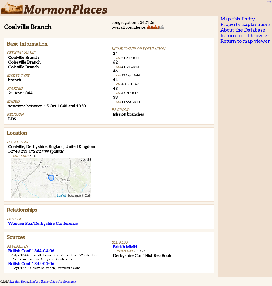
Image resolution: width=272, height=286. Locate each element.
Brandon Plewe (18, 281)
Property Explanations (245, 24)
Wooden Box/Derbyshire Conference (43, 223)
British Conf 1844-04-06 (31, 251)
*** (268, 3)
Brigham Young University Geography (52, 281)
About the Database (242, 30)
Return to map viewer (245, 41)
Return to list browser (244, 35)
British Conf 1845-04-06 (31, 263)
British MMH (125, 247)
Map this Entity (237, 19)
